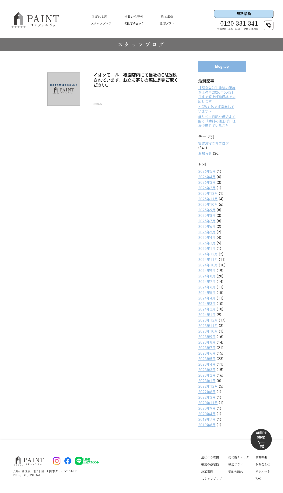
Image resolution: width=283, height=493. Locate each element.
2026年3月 (207, 182)
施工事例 (167, 16)
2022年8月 (207, 392)
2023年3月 (207, 370)
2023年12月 (208, 320)
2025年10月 (208, 204)
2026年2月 (207, 188)
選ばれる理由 (101, 16)
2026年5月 (207, 171)
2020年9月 (207, 408)
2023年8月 (207, 342)
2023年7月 (207, 348)
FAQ (258, 478)
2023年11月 (208, 325)
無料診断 (244, 13)
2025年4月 (207, 237)
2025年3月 (207, 243)
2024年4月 (207, 298)
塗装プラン (167, 23)
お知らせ (205, 153)
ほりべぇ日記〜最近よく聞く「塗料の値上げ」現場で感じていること (217, 121)
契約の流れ (235, 471)
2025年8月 (207, 215)
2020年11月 (208, 403)
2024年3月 (207, 303)
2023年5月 (207, 359)
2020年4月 (207, 414)
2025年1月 (207, 248)
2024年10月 (208, 265)
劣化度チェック (134, 23)
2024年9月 (207, 270)
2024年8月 (207, 276)
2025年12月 (208, 193)
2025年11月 (208, 199)
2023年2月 (207, 375)
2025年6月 (207, 226)
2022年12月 (208, 386)
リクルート (262, 471)
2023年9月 (207, 336)
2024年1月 (207, 314)
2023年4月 (207, 364)
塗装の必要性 (134, 16)
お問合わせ (262, 464)
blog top (222, 66)
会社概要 (261, 457)
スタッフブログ (101, 23)
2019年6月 (207, 425)
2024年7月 (207, 281)
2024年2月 (207, 309)
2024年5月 (207, 292)
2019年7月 (207, 419)
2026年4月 (207, 177)
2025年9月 (207, 210)
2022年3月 (207, 397)
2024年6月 (207, 287)
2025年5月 (207, 232)
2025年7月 (207, 221)
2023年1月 (207, 381)
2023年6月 (207, 353)
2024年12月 (208, 254)
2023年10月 (208, 331)
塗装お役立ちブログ (213, 143)
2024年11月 (208, 259)
